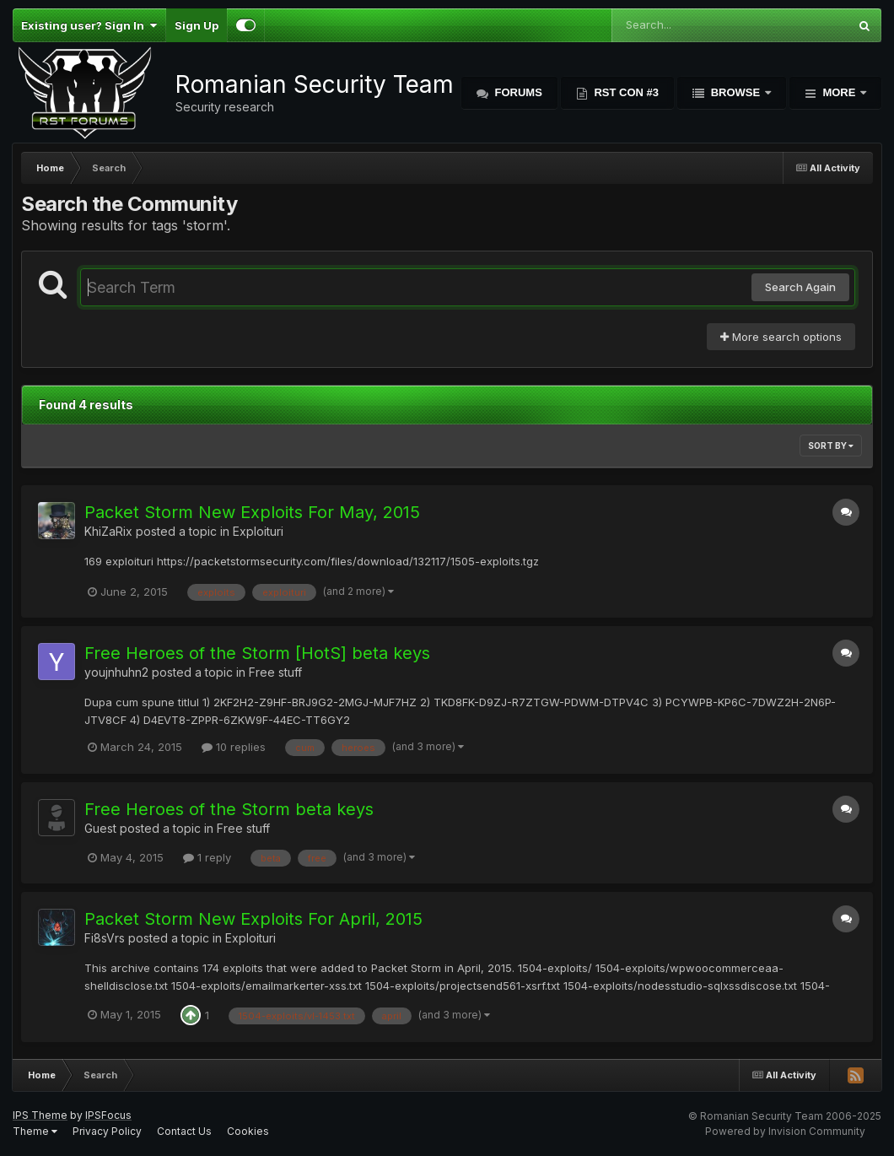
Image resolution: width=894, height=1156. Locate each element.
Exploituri (258, 531)
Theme (35, 1131)
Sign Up (196, 25)
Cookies (248, 1131)
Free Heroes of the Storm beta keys (229, 809)
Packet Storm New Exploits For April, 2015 (253, 919)
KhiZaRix (108, 531)
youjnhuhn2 (116, 672)
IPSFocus (108, 1115)
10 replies (234, 747)
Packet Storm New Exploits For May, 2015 (252, 512)
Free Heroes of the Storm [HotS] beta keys (257, 653)
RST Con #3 (625, 92)
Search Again (800, 287)
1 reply (207, 857)
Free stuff (275, 672)
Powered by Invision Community (785, 1131)
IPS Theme (40, 1115)
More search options (781, 336)
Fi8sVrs (104, 938)
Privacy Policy (107, 1131)
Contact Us (184, 1131)
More (839, 92)
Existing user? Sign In (89, 25)
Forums (517, 92)
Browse (735, 92)
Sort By (831, 445)
